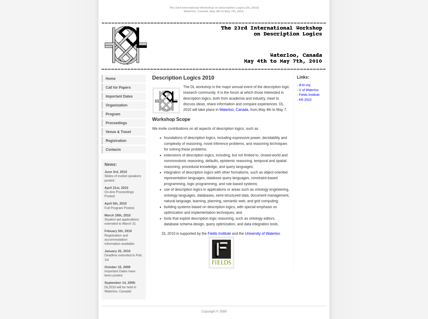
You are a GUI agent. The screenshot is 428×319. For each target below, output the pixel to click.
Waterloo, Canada (233, 110)
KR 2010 (305, 99)
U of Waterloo (308, 90)
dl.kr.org (304, 85)
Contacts (113, 150)
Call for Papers (118, 87)
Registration (116, 141)
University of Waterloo (262, 233)
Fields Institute (309, 94)
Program (113, 114)
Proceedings (116, 123)
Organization (116, 105)
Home (110, 79)
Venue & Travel (118, 132)
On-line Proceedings (119, 192)
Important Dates (119, 96)
